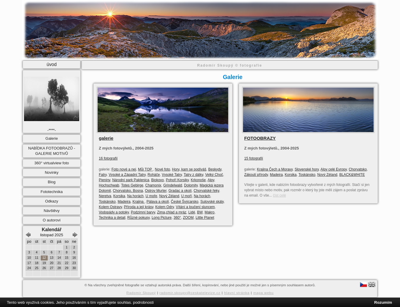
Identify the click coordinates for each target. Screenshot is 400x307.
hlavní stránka (237, 293)
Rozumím (383, 302)
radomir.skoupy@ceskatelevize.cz (190, 293)
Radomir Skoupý (141, 293)
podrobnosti (143, 302)
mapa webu (263, 293)
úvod (52, 64)
